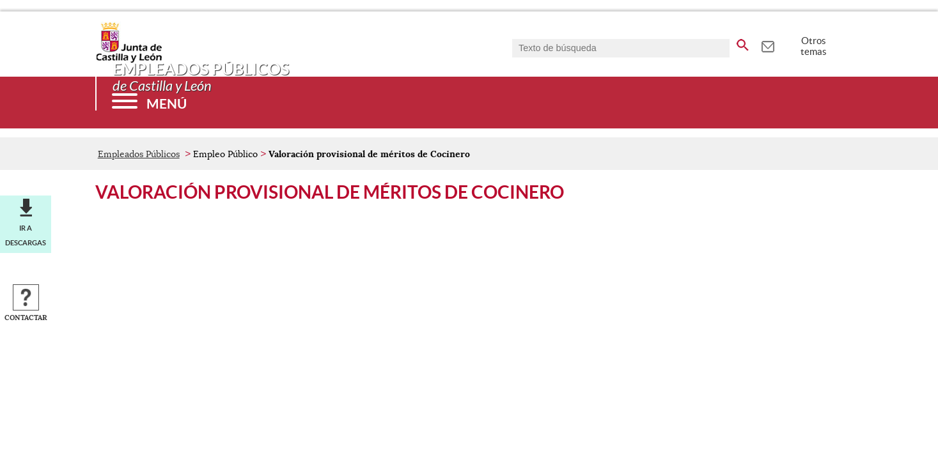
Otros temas (814, 46)
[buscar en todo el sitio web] (743, 42)
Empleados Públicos (139, 154)
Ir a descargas (25, 235)
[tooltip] (768, 44)
